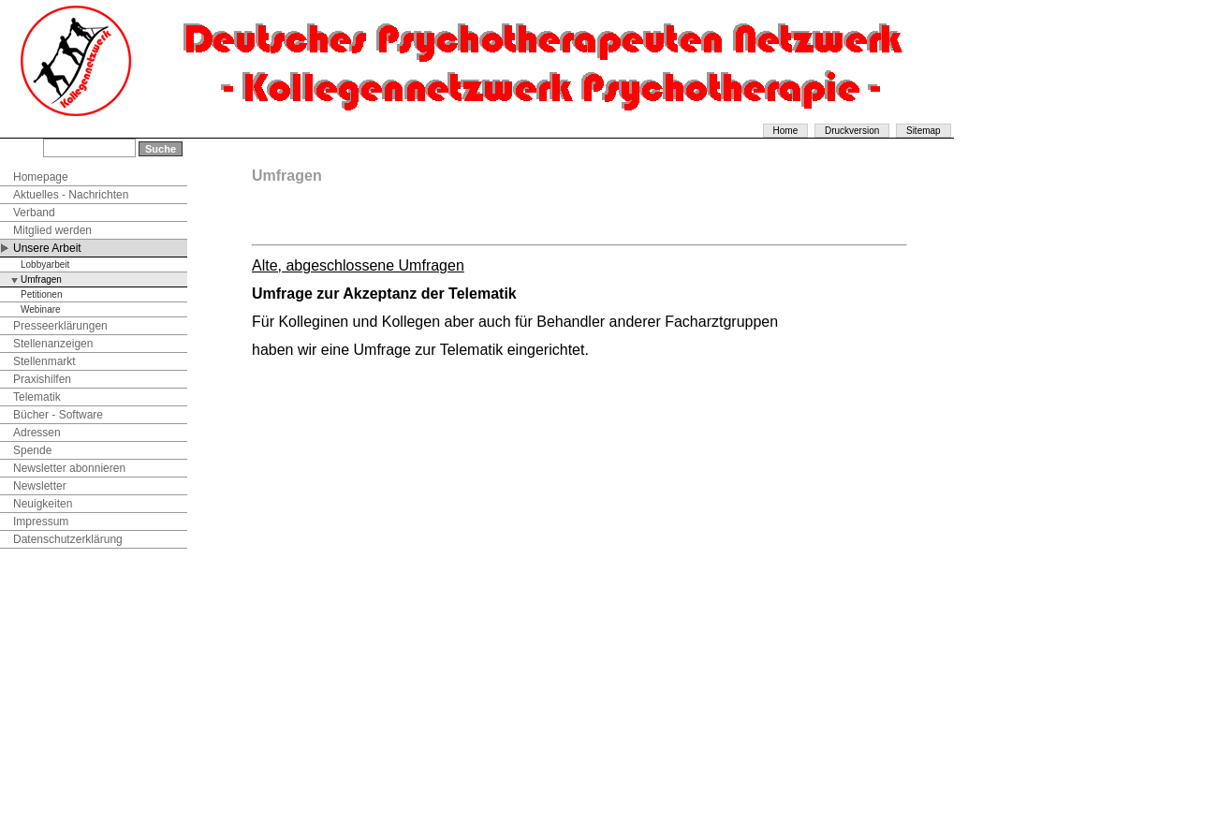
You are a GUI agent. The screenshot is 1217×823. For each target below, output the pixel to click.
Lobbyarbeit (45, 264)
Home (786, 130)
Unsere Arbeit (47, 248)
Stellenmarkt (44, 361)
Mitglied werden (52, 230)
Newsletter (39, 485)
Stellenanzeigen (53, 343)
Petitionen (41, 294)
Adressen (37, 432)
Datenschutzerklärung (68, 539)
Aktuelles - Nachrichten (70, 194)
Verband (34, 212)
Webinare (41, 309)
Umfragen (41, 279)
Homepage (40, 177)
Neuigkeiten (42, 503)
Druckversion (852, 130)
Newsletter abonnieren (69, 468)
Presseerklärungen (60, 325)
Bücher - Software (58, 414)
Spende (32, 450)
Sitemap (923, 130)
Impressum (40, 521)
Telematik (37, 397)
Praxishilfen (42, 379)
